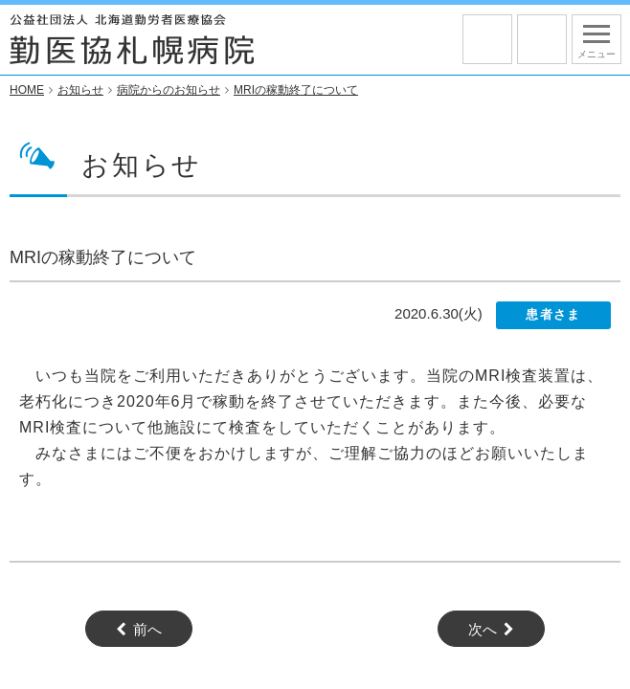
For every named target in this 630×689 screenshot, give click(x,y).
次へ (482, 630)
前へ (147, 630)
